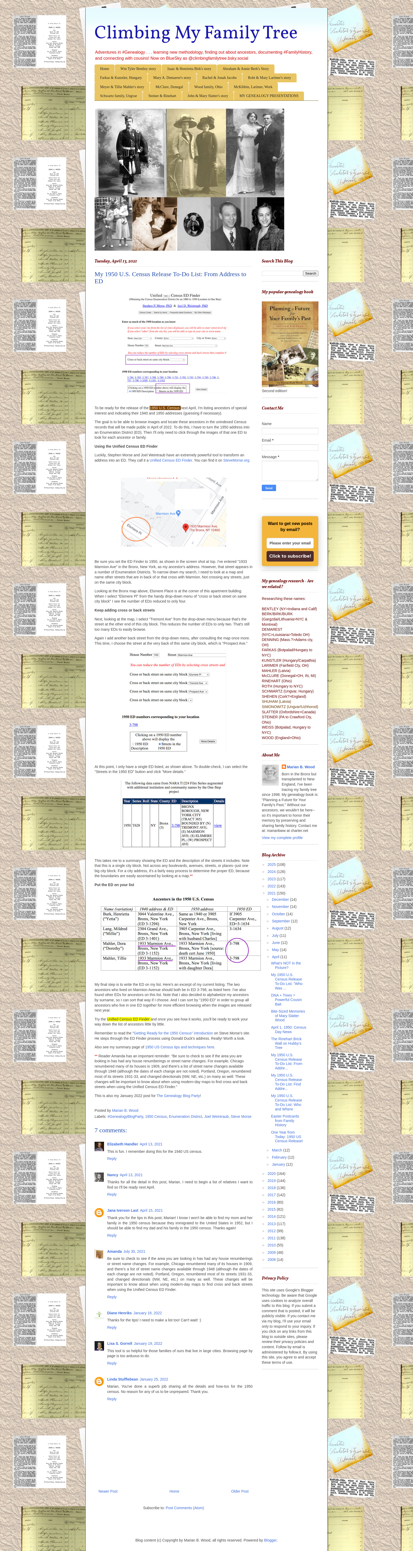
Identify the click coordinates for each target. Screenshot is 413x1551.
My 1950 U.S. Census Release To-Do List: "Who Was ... (287, 981)
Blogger (270, 1540)
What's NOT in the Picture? (286, 965)
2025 (272, 864)
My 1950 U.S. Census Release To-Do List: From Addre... (286, 1061)
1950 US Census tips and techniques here (179, 1047)
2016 (272, 1202)
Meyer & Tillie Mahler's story (122, 87)
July (275, 935)
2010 (272, 1245)
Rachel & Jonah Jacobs (219, 78)
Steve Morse (241, 1116)
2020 (272, 1173)
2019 (272, 1181)
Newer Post (108, 1491)
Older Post (240, 1491)
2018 (272, 1188)
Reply (112, 1158)
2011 (272, 1238)
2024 (272, 872)
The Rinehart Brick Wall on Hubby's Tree (286, 1043)
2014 (272, 1216)
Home (104, 69)
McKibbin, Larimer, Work (253, 87)
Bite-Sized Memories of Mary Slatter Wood (288, 1015)
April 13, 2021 (151, 1144)
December (281, 899)
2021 (272, 893)
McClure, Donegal (169, 87)
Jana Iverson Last (122, 1210)
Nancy (112, 1175)
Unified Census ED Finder (171, 460)
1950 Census (156, 1116)
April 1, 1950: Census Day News (288, 1029)
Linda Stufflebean (122, 1379)
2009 (272, 1252)
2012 (272, 1231)
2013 (272, 1224)
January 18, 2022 (147, 1313)
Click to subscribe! (290, 556)
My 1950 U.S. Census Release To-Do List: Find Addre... (286, 1081)
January (279, 1164)
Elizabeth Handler (122, 1144)
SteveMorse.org (236, 460)
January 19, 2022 (148, 1343)
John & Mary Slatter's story (208, 96)
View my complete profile (282, 838)
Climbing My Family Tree (196, 34)
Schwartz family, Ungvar (118, 96)
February (280, 1157)
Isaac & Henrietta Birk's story (189, 69)
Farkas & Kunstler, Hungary (121, 78)
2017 (272, 1195)
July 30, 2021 (134, 1251)
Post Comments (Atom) (185, 1508)
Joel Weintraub (216, 1116)
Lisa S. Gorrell (119, 1343)
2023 (272, 879)
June (276, 943)
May (276, 950)
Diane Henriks (119, 1313)
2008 (272, 1259)
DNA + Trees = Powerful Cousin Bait (286, 999)
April (276, 957)
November (281, 907)
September (281, 921)
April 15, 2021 (151, 1210)
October (279, 914)
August (278, 928)
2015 (272, 1209)
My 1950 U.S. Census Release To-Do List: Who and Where (286, 1102)
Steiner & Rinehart (162, 96)
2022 (272, 886)
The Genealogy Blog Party (178, 1096)
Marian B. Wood (301, 767)
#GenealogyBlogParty (125, 1116)
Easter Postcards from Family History (285, 1120)
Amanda (114, 1251)
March (277, 1150)
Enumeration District (185, 1116)
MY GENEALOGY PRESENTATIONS (268, 96)
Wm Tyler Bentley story (138, 69)
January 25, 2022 (154, 1379)
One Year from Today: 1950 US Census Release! (287, 1136)
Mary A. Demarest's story (172, 78)
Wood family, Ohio (208, 87)
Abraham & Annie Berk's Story (246, 69)
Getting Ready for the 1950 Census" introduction (173, 1033)
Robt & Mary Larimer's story (269, 78)
